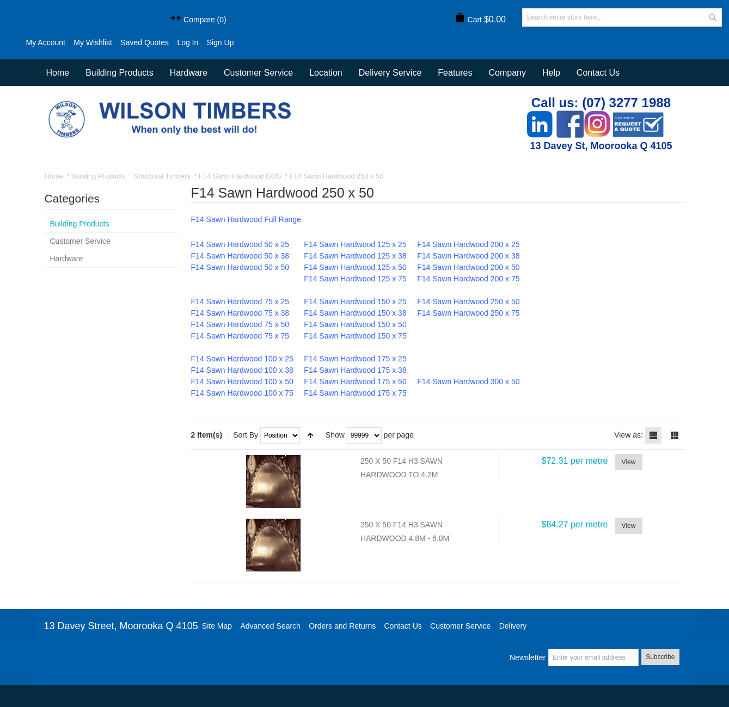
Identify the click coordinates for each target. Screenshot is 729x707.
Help (551, 72)
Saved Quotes (144, 42)
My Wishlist (92, 42)
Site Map (217, 626)
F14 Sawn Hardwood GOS (240, 176)
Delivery (513, 626)
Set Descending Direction (310, 435)
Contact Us (598, 72)
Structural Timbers (162, 176)
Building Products (98, 176)
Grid (674, 435)
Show (335, 435)
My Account (45, 42)
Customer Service (460, 626)
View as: (628, 435)
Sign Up (220, 42)
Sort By (245, 435)
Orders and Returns (342, 626)
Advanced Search (270, 626)
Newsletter (528, 657)
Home (54, 176)
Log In (187, 42)
